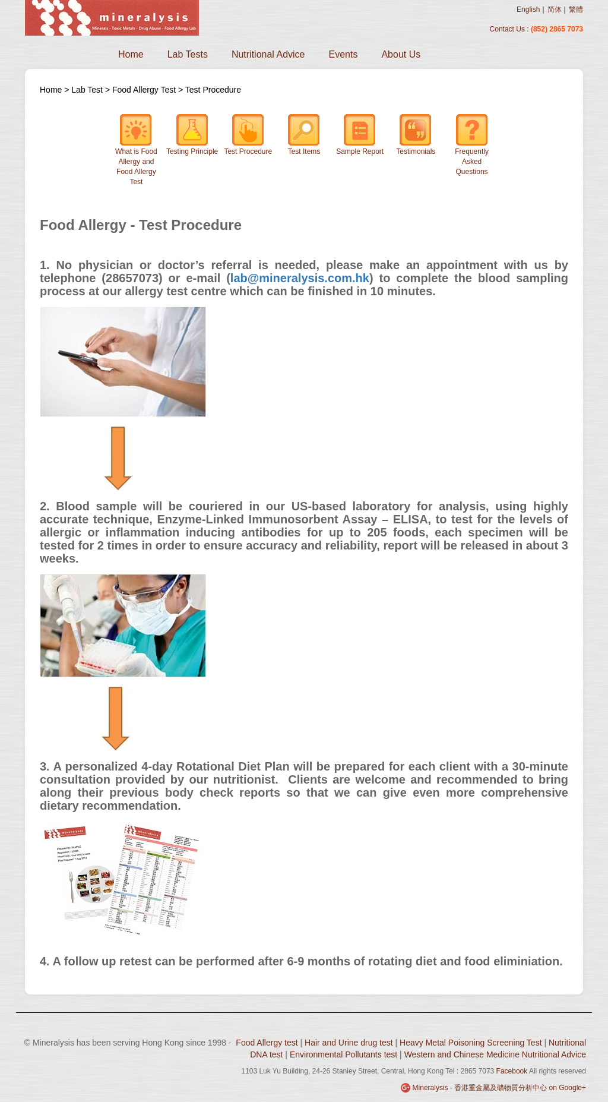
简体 (554, 9)
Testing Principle (192, 134)
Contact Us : (510, 29)
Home (131, 54)
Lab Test (88, 89)
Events (343, 54)
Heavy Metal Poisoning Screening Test (471, 1042)
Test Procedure (213, 89)
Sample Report (360, 134)
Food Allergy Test (144, 89)
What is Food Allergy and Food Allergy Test (136, 149)
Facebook (512, 1071)
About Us (400, 54)
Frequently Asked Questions (472, 144)
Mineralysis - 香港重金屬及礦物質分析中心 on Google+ (499, 1088)
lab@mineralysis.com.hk (299, 278)
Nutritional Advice (268, 54)
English (528, 9)
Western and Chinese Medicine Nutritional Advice (495, 1054)
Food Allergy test (266, 1042)
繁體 (576, 9)
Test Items (304, 134)
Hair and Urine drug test (349, 1042)
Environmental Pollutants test (343, 1054)
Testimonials (415, 134)
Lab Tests (187, 54)
